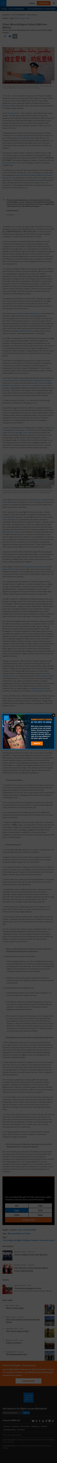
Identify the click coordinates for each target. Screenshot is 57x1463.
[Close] (53, 715)
